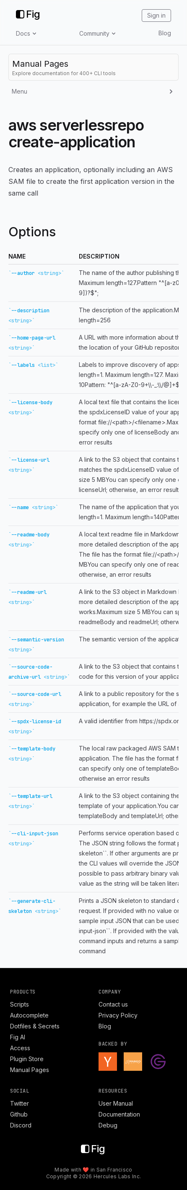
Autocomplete (29, 1015)
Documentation (119, 1114)
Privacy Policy (118, 1015)
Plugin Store (27, 1058)
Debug (108, 1125)
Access (20, 1047)
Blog (164, 33)
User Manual (116, 1103)
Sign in (156, 15)
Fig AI (17, 1037)
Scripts (19, 1004)
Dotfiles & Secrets (35, 1026)
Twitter (19, 1103)
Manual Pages (29, 1069)
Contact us (113, 1004)
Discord (20, 1125)
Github (19, 1114)
